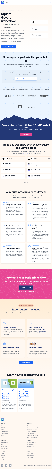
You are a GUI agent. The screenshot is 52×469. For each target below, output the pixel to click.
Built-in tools (4, 427)
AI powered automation (32, 435)
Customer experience (32, 429)
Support (3, 457)
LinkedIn (10, 465)
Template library (4, 433)
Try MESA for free (8, 46)
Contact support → (26, 362)
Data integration (30, 433)
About (2, 453)
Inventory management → (11, 224)
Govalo (14, 10)
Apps (6, 10)
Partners (3, 455)
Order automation (31, 425)
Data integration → (10, 202)
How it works (4, 425)
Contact (2, 459)
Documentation (4, 442)
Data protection (30, 457)
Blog (2, 444)
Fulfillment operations (32, 431)
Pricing (2, 435)
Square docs (26, 153)
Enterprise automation (32, 437)
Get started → (26, 134)
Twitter (2, 465)
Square (10, 10)
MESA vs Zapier (30, 444)
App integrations (4, 431)
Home (2, 10)
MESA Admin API (4, 448)
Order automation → (36, 245)
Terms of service (30, 455)
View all (26, 182)
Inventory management (32, 427)
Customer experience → (11, 245)
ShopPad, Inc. (48, 465)
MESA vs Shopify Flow (32, 442)
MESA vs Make (30, 446)
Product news (4, 446)
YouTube (6, 465)
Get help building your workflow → (26, 78)
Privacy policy (30, 453)
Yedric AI (3, 429)
